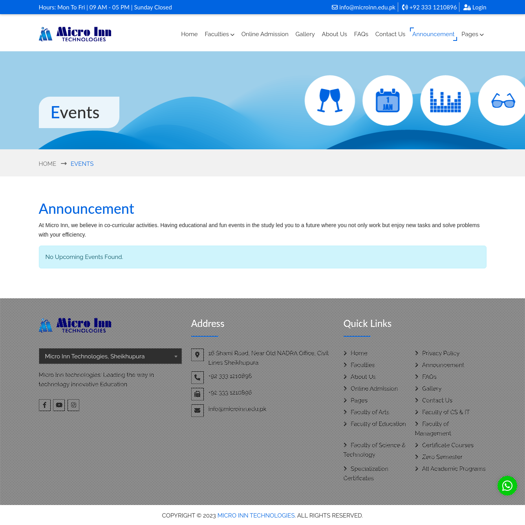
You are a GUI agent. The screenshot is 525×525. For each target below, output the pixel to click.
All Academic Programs (450, 468)
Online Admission (265, 34)
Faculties (219, 34)
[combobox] (110, 356)
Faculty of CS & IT (442, 412)
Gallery (305, 34)
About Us (334, 34)
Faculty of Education (375, 424)
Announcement (433, 34)
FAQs (361, 34)
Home (189, 34)
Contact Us (390, 34)
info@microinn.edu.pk (363, 7)
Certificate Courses (444, 445)
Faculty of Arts (367, 412)
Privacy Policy (437, 353)
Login (474, 7)
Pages (472, 34)
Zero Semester (439, 457)
